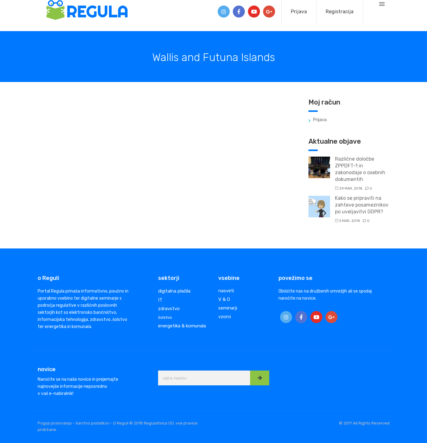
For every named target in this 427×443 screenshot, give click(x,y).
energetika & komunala (182, 326)
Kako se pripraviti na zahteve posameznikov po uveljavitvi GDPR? (361, 205)
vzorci (224, 316)
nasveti (226, 290)
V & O (224, 299)
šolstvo (165, 317)
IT (160, 300)
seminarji (227, 308)
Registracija (340, 11)
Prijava (299, 11)
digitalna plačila (174, 291)
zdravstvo (169, 308)
